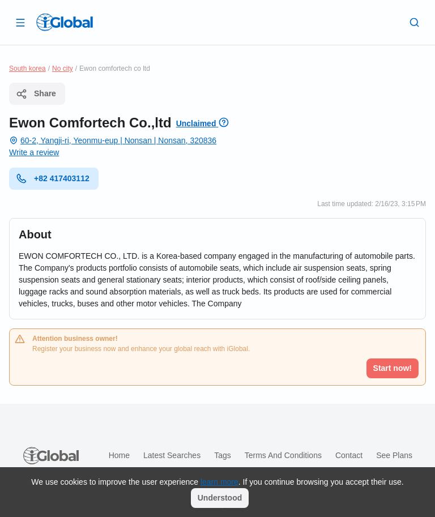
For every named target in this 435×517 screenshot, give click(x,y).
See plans (394, 455)
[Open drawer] (20, 22)
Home (119, 455)
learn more (219, 481)
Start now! (392, 368)
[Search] (414, 22)
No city (62, 68)
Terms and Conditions (283, 455)
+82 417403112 (52, 178)
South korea (27, 68)
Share (36, 94)
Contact (348, 455)
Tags (222, 455)
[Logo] (64, 22)
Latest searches (172, 455)
